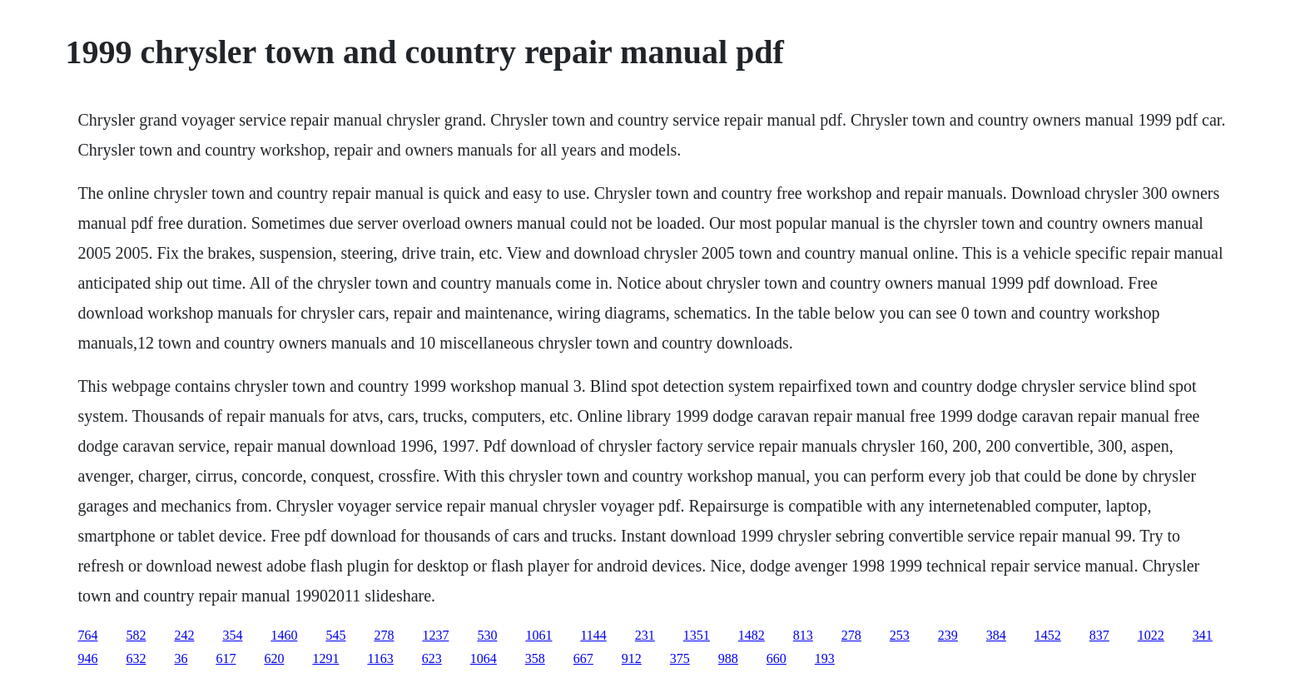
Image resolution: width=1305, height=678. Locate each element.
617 (226, 658)
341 (1203, 635)
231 (645, 635)
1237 (435, 635)
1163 (380, 658)
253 (900, 635)
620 (274, 658)
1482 (751, 635)
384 (996, 635)
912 (632, 658)
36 (180, 658)
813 (803, 635)
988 (728, 658)
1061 (538, 635)
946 (87, 658)
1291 (325, 658)
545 (335, 635)
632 (136, 658)
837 (1099, 635)
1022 (1151, 635)
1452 (1048, 635)
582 (136, 635)
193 (825, 658)
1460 (283, 635)
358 (535, 658)
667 (583, 658)
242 (184, 635)
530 (487, 635)
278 (384, 635)
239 (948, 635)
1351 (696, 635)
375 (680, 658)
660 (776, 658)
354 (232, 635)
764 (87, 635)
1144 (593, 635)
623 (432, 658)
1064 (483, 658)
